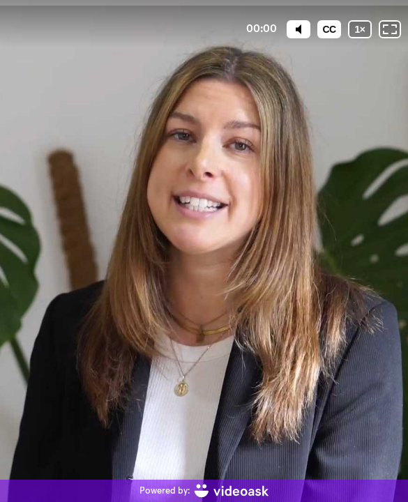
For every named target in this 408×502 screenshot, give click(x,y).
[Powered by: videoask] (204, 491)
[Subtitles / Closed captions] (329, 29)
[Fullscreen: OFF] (390, 29)
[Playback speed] (360, 29)
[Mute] (298, 29)
